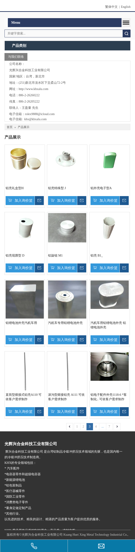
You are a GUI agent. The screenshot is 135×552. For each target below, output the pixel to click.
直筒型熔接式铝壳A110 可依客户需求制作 (24, 397)
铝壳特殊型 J (57, 188)
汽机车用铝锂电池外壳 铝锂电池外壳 (108, 325)
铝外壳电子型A (101, 188)
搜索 (126, 33)
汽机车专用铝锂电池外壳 (65, 322)
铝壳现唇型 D (15, 255)
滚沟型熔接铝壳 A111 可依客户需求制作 (66, 397)
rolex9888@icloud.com (40, 114)
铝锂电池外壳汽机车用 (21, 322)
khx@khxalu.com (35, 119)
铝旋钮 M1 (55, 255)
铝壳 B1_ (97, 255)
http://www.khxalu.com (33, 88)
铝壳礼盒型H (15, 188)
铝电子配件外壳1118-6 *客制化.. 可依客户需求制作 (109, 397)
